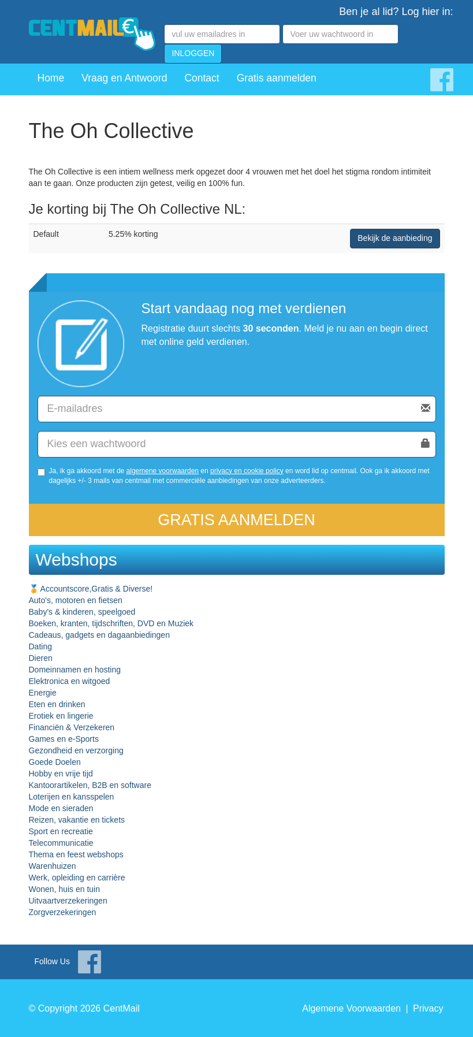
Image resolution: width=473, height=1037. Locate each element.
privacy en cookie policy (247, 471)
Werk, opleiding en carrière (77, 877)
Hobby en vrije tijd (61, 773)
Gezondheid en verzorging (76, 750)
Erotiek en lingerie (61, 715)
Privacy (428, 1008)
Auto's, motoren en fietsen (75, 600)
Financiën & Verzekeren (72, 727)
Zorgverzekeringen (62, 912)
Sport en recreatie (61, 831)
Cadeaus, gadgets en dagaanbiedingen (99, 635)
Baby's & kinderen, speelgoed (82, 611)
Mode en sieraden (61, 808)
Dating (40, 646)
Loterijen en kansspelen (71, 796)
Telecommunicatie (61, 843)
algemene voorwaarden (162, 471)
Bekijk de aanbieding (394, 238)
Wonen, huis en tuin (64, 889)
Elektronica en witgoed (69, 681)
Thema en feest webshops (76, 854)
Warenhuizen (52, 866)
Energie (43, 692)
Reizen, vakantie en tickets (77, 819)
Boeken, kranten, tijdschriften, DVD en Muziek (111, 623)
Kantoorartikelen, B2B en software (90, 785)
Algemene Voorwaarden (351, 1008)
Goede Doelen (55, 762)
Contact (201, 78)
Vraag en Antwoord (124, 78)
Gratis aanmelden (276, 78)
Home (51, 78)
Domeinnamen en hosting (75, 669)
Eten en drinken (57, 704)
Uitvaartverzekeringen (68, 900)
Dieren (41, 658)
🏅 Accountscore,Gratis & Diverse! (91, 588)
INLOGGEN (193, 53)
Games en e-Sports (64, 739)
